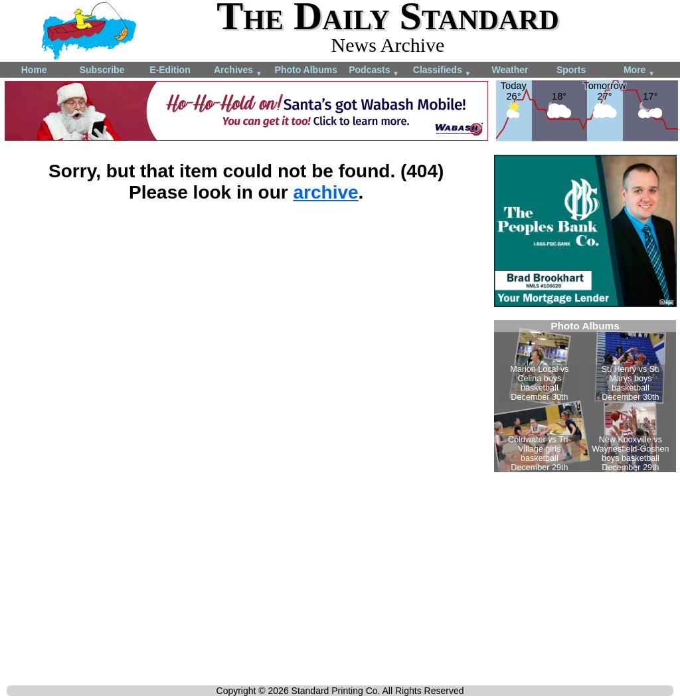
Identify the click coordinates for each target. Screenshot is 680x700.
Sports (571, 69)
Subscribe (102, 69)
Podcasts (374, 70)
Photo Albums (306, 69)
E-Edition (169, 69)
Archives (238, 70)
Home (34, 69)
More (639, 70)
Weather (509, 69)
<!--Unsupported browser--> (585, 396)
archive (325, 192)
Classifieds (442, 70)
